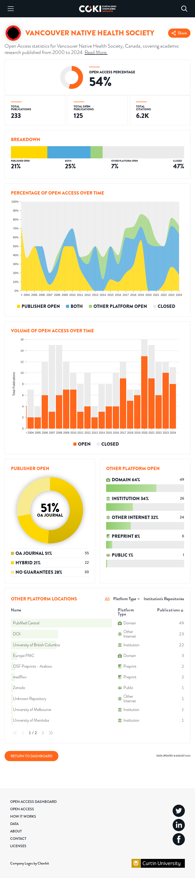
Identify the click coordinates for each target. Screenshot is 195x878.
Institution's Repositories (164, 599)
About (16, 831)
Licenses (18, 845)
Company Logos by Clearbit (29, 863)
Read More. (96, 52)
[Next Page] (43, 733)
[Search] (184, 9)
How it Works (23, 816)
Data (14, 823)
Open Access (22, 809)
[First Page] (15, 733)
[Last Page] (51, 733)
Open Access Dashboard (33, 801)
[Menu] (11, 9)
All (107, 599)
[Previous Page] (23, 733)
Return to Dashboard (31, 756)
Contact (18, 838)
